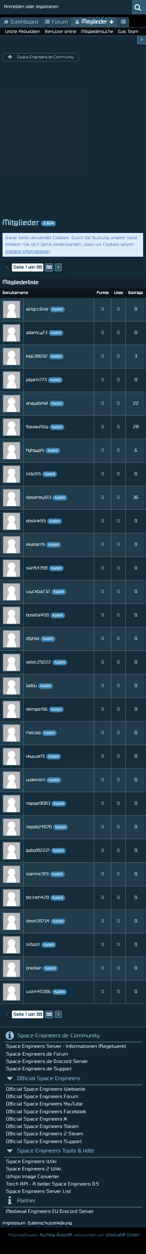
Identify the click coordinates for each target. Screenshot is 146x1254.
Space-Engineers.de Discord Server (47, 1061)
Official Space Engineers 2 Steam (44, 1133)
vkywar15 (35, 756)
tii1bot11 (33, 944)
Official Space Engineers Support (44, 1141)
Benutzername (15, 293)
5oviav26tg (37, 427)
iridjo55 (33, 474)
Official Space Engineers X (36, 1119)
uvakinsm (35, 780)
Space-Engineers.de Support (38, 1068)
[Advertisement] (73, 141)
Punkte (103, 293)
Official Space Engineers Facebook (46, 1111)
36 (135, 497)
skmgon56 (37, 709)
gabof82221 (38, 850)
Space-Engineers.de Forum (37, 1054)
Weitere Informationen (27, 251)
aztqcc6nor (37, 309)
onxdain (34, 968)
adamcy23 (36, 333)
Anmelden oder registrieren (31, 7)
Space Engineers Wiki (31, 1161)
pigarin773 (36, 380)
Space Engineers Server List (38, 1191)
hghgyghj (35, 450)
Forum (56, 22)
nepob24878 (39, 827)
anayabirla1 (37, 403)
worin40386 (38, 992)
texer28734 (37, 921)
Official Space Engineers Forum (42, 1096)
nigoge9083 (38, 803)
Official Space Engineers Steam (42, 1126)
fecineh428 (37, 897)
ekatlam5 (35, 544)
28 (136, 427)
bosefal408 (37, 615)
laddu (31, 686)
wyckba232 (38, 591)
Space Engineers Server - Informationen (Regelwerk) (66, 1046)
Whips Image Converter (32, 1176)
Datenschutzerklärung (50, 1223)
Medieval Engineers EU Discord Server (50, 1211)
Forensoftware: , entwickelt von (73, 1235)
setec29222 (38, 662)
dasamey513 (38, 497)
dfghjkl (32, 638)
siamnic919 (37, 874)
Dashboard (20, 22)
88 (49, 267)
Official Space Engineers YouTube (44, 1104)
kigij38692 (37, 356)
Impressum (13, 1223)
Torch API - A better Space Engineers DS (52, 1184)
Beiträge (135, 293)
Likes (118, 293)
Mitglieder (94, 22)
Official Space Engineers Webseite (45, 1089)
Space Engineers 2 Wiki (33, 1169)
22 (136, 403)
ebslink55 (36, 521)
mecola (33, 733)
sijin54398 (37, 568)
